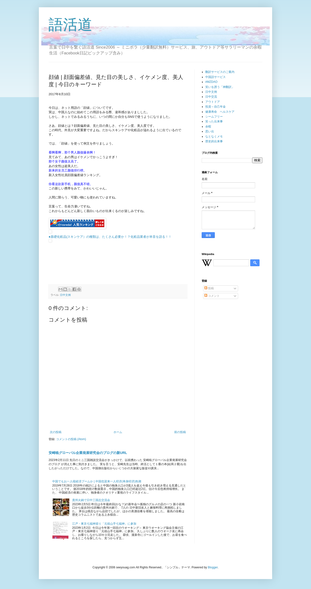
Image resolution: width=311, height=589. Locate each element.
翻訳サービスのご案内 (219, 72)
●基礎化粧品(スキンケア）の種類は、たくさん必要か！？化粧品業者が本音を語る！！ (110, 237)
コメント (212, 296)
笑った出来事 (214, 121)
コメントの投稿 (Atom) (71, 439)
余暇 (208, 126)
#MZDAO (211, 82)
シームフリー (214, 116)
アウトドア (212, 101)
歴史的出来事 (214, 141)
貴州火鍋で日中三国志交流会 (91, 500)
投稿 (209, 288)
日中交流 (211, 96)
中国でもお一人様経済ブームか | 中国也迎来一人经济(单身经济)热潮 (96, 481)
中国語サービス (215, 77)
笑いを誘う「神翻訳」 (219, 87)
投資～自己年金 (215, 106)
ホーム (117, 432)
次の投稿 (55, 432)
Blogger (213, 567)
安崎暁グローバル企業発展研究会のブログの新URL (88, 453)
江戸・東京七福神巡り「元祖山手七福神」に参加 (104, 523)
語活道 (70, 25)
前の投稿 (180, 432)
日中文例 (65, 294)
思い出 (209, 131)
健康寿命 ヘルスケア (219, 111)
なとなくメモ (214, 136)
